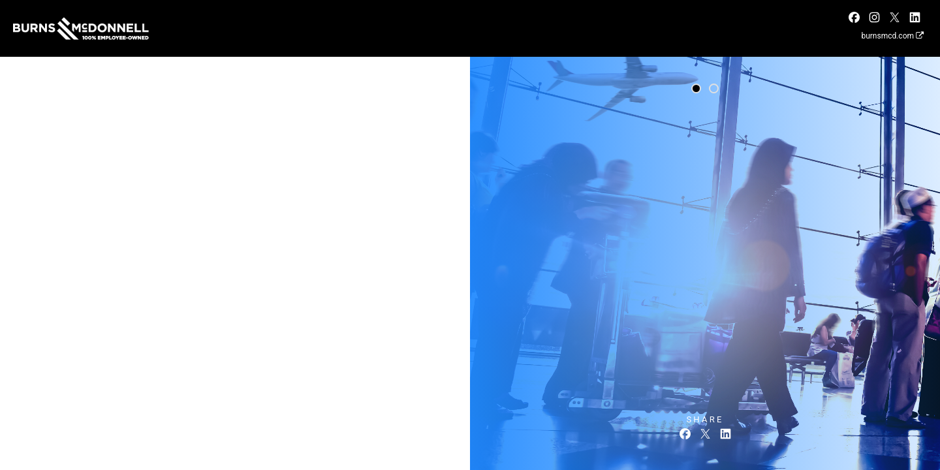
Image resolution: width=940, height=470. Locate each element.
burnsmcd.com (892, 35)
